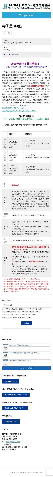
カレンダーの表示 (26, 368)
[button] (9, 33)
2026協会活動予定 (11, 421)
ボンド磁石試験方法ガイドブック (16, 395)
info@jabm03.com (13, 442)
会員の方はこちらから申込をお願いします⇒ (19, 111)
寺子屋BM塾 (13, 54)
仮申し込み (6, 300)
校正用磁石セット (11, 381)
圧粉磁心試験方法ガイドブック (15, 408)
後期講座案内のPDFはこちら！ (14, 108)
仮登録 (26, 323)
